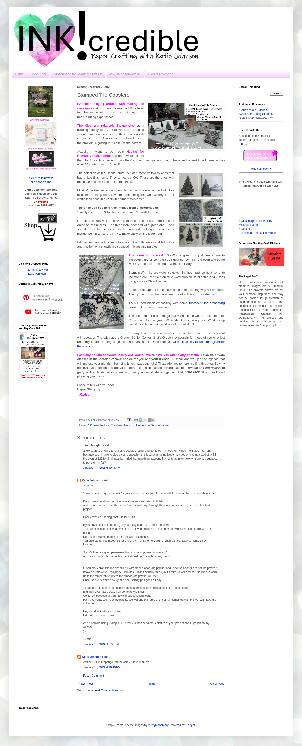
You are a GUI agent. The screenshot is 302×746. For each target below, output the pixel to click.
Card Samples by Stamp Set (257, 114)
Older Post (217, 683)
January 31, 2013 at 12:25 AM (101, 468)
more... (243, 144)
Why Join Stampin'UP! (125, 74)
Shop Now (38, 74)
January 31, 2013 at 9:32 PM (101, 644)
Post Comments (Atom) (109, 690)
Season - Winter (160, 425)
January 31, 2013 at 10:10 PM (101, 667)
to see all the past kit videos (259, 232)
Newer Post (85, 683)
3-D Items (93, 425)
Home (19, 74)
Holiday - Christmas (111, 425)
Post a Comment (93, 675)
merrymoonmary (158, 725)
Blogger (190, 725)
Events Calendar (160, 74)
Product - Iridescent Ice (137, 425)
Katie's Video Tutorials (254, 110)
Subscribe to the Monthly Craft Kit (77, 74)
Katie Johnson (91, 480)
